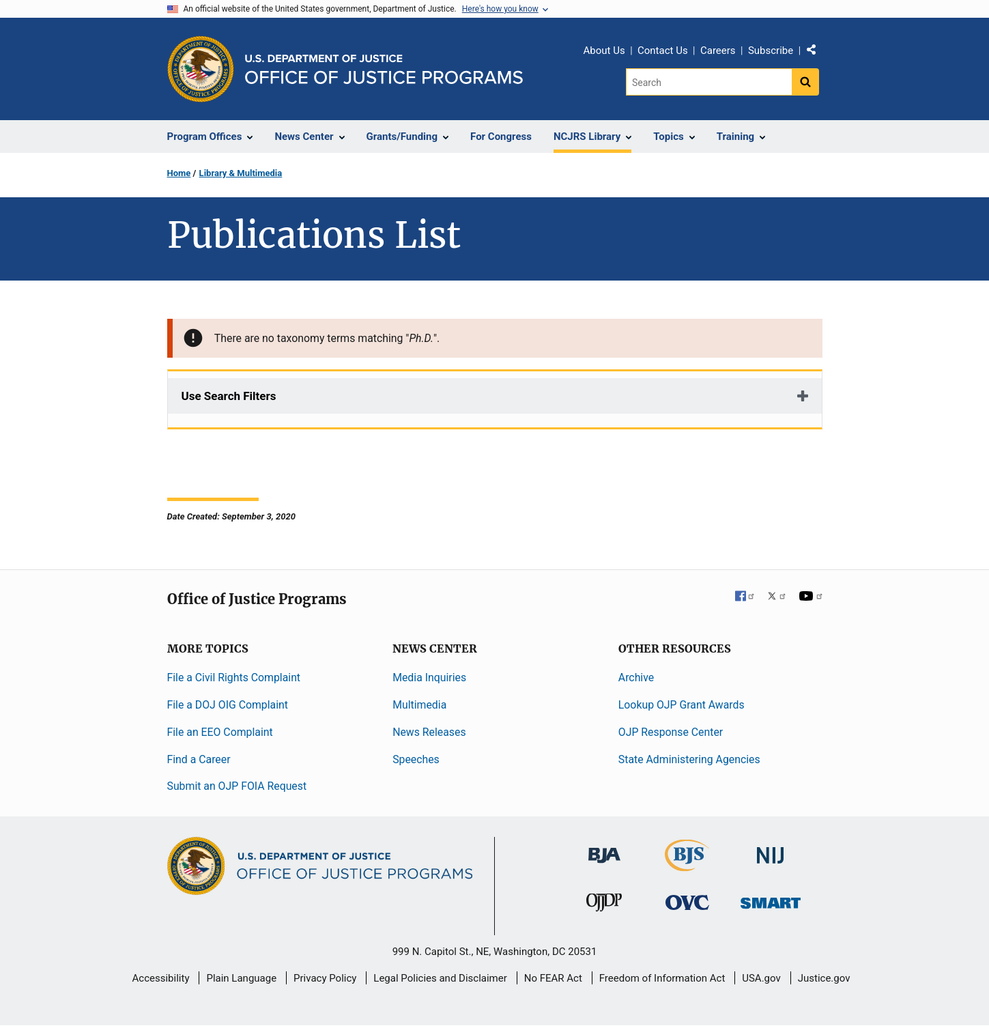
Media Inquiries (429, 677)
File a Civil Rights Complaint (234, 677)
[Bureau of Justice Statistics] (687, 865)
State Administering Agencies (689, 759)
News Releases (428, 732)
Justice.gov (824, 978)
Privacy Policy (324, 978)
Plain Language (241, 978)
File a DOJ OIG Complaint (227, 704)
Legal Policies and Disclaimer (439, 978)
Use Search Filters (229, 396)
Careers (718, 50)
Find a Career (199, 759)
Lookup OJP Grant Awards (681, 704)
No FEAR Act (553, 978)
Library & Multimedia (241, 173)
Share (816, 52)
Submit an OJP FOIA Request (237, 786)
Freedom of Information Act (662, 978)
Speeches (416, 759)
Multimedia (419, 704)
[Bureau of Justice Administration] (604, 848)
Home (179, 173)
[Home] (384, 69)
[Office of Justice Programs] (200, 68)
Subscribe (770, 50)
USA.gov (761, 978)
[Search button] (805, 82)
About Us (604, 50)
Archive (636, 677)
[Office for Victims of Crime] (687, 902)
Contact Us (662, 50)
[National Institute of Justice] (770, 849)
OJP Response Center (670, 732)
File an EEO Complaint (220, 732)
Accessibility (161, 978)
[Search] (709, 82)
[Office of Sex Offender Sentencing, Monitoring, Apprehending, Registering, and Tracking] (771, 899)
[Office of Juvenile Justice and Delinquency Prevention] (604, 905)
